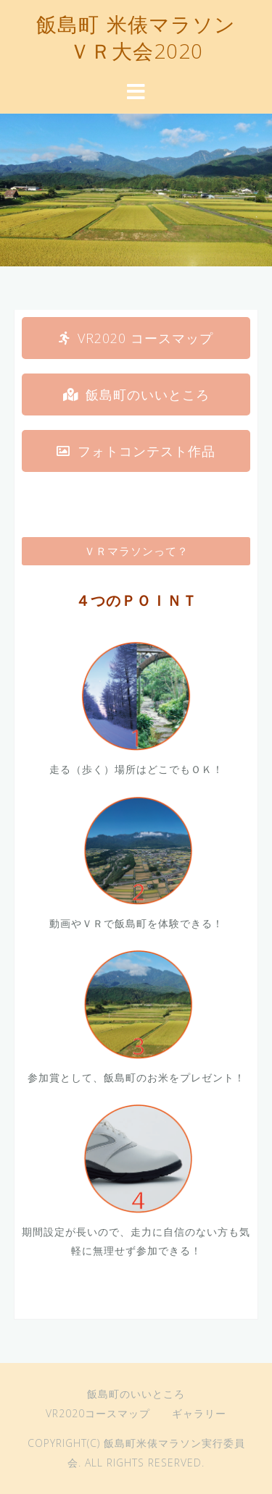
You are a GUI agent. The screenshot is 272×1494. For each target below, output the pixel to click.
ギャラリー (199, 1413)
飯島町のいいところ (136, 1394)
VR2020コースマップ (98, 1413)
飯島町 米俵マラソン (136, 27)
